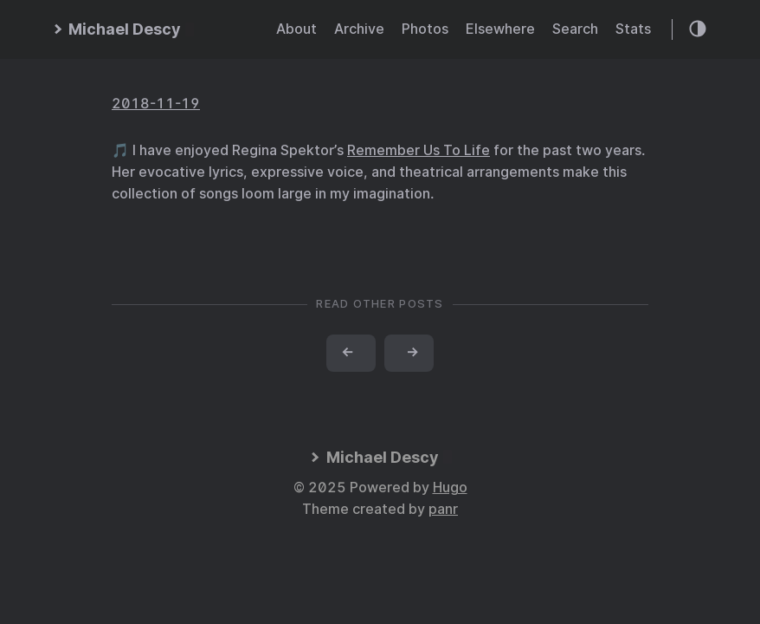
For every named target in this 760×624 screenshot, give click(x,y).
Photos (425, 29)
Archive (359, 29)
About (296, 29)
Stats (633, 29)
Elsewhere (500, 29)
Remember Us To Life (418, 150)
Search (575, 29)
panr (443, 509)
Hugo (450, 487)
